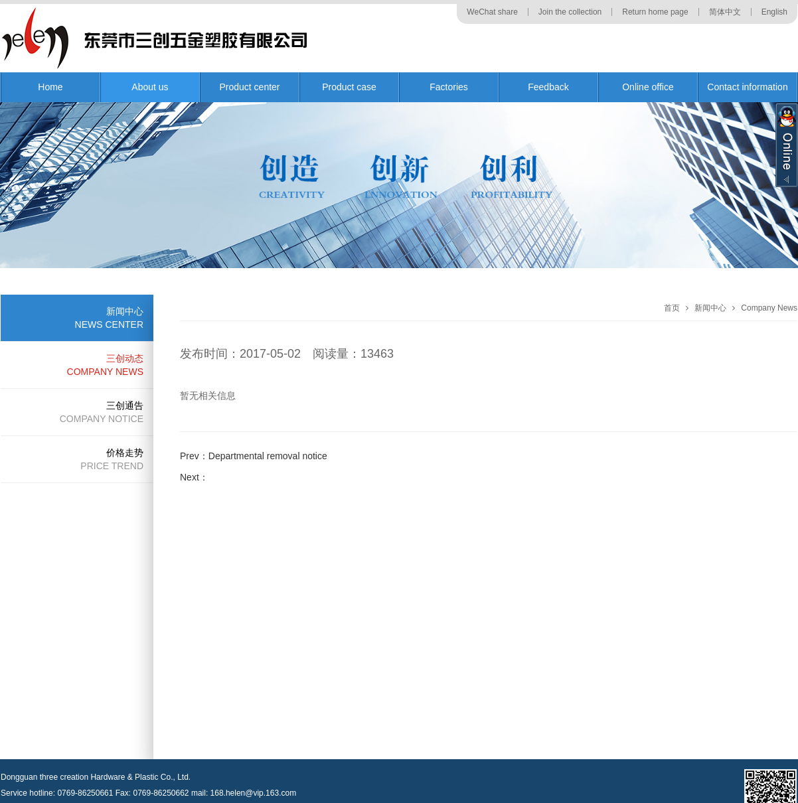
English (774, 12)
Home (50, 87)
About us (149, 87)
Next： (194, 477)
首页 (672, 308)
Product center (249, 87)
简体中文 (725, 12)
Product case (349, 87)
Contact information (747, 87)
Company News (769, 308)
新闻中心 (710, 308)
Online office (648, 87)
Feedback (548, 87)
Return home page (655, 12)
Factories (449, 87)
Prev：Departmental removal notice (253, 456)
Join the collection (569, 12)
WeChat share (492, 12)
